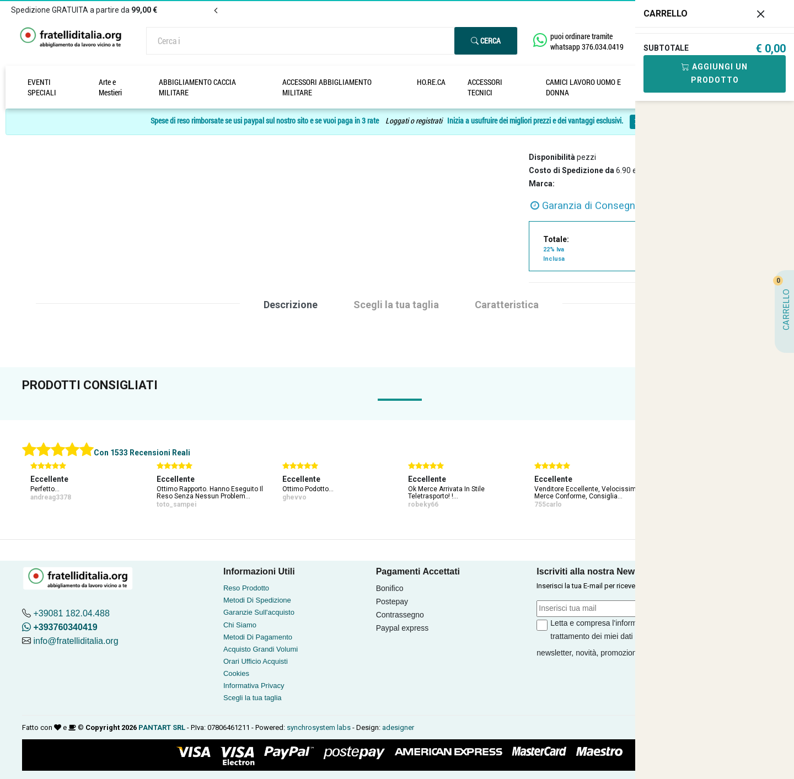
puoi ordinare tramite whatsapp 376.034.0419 (587, 41)
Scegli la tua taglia (252, 698)
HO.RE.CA (431, 82)
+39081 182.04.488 (71, 613)
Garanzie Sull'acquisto (258, 612)
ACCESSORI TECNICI (485, 87)
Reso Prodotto (246, 588)
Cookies (236, 673)
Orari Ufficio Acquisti (255, 661)
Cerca (486, 40)
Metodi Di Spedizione (257, 600)
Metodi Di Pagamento (257, 637)
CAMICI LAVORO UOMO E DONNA (583, 87)
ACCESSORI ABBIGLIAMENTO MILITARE (327, 87)
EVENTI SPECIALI (42, 87)
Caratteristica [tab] (507, 304)
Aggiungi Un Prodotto (715, 73)
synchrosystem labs (319, 727)
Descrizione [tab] (291, 304)
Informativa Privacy (254, 685)
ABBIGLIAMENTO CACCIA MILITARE (197, 87)
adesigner (398, 727)
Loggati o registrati (413, 121)
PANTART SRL (161, 727)
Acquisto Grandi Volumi (260, 649)
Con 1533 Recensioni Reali (142, 452)
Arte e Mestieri (110, 87)
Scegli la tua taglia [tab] (396, 304)
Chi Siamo (239, 625)
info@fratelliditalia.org (75, 641)
